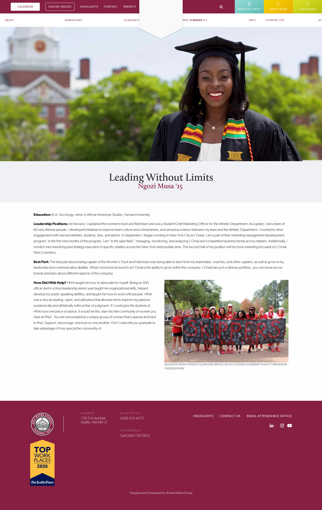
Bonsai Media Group (179, 493)
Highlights (89, 6)
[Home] (161, 2)
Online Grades (59, 6)
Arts (252, 20)
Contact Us (230, 416)
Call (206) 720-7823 (135, 435)
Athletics (200, 20)
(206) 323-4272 (132, 418)
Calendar (25, 6)
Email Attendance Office (269, 416)
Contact (111, 6)
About (9, 20)
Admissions (73, 20)
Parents (129, 6)
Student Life (275, 20)
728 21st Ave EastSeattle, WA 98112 (94, 420)
